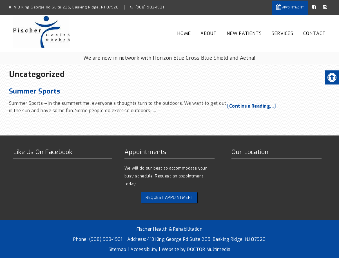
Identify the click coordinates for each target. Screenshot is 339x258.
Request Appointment (169, 197)
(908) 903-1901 (149, 7)
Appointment (290, 7)
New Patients (244, 33)
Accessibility (143, 249)
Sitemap (117, 249)
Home (184, 33)
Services (282, 33)
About (208, 33)
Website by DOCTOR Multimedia (196, 249)
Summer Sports (34, 91)
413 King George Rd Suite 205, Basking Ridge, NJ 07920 (65, 7)
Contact (314, 33)
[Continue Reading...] (251, 106)
